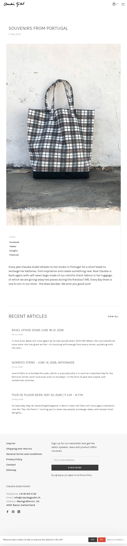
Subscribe (75, 467)
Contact (11, 464)
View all (113, 316)
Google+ (13, 250)
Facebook (14, 242)
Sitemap (11, 469)
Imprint (10, 443)
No (101, 539)
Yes (93, 539)
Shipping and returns (19, 448)
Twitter (12, 246)
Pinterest (14, 255)
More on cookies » (115, 539)
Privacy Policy (14, 459)
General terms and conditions (24, 453)
